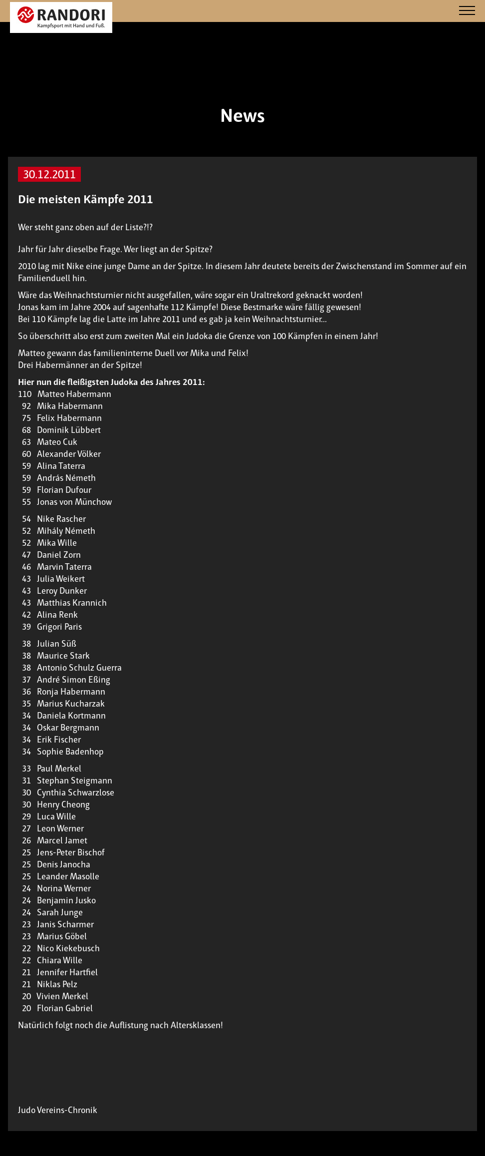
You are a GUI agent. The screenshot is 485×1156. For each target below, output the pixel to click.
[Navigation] (467, 11)
